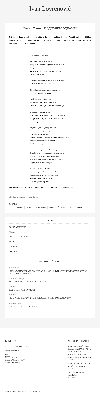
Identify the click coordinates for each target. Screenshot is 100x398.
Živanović (61, 207)
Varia (37, 197)
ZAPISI (12, 242)
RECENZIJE (13, 251)
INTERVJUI (13, 247)
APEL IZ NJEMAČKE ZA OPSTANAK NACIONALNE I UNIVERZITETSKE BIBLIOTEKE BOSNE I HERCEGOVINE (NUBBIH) (80, 351)
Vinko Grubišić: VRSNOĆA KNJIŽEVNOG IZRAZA (29, 282)
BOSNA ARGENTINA (17, 227)
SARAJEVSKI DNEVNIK (19, 237)
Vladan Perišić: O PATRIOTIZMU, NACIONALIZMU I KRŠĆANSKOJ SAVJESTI (40, 298)
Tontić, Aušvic (40, 207)
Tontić (71, 207)
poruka (52, 207)
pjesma (20, 207)
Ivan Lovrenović (50, 8)
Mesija (79, 207)
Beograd (29, 207)
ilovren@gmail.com (18, 350)
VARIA (12, 232)
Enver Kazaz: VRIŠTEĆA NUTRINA (23, 306)
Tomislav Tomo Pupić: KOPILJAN (22, 290)
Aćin (12, 207)
